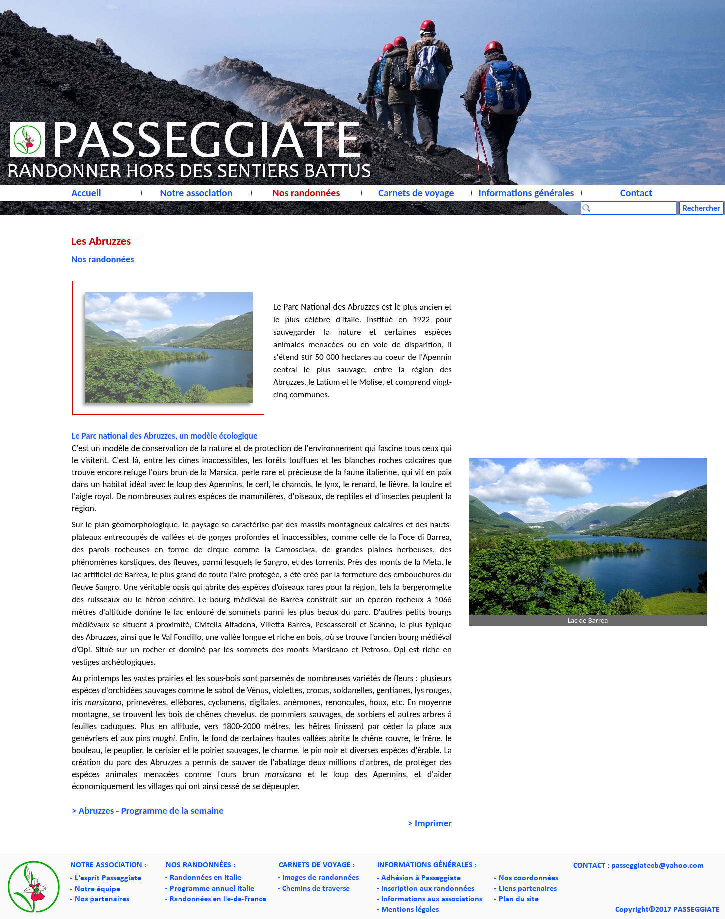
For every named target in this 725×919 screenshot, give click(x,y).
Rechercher (701, 208)
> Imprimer (430, 823)
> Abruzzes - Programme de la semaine (148, 810)
